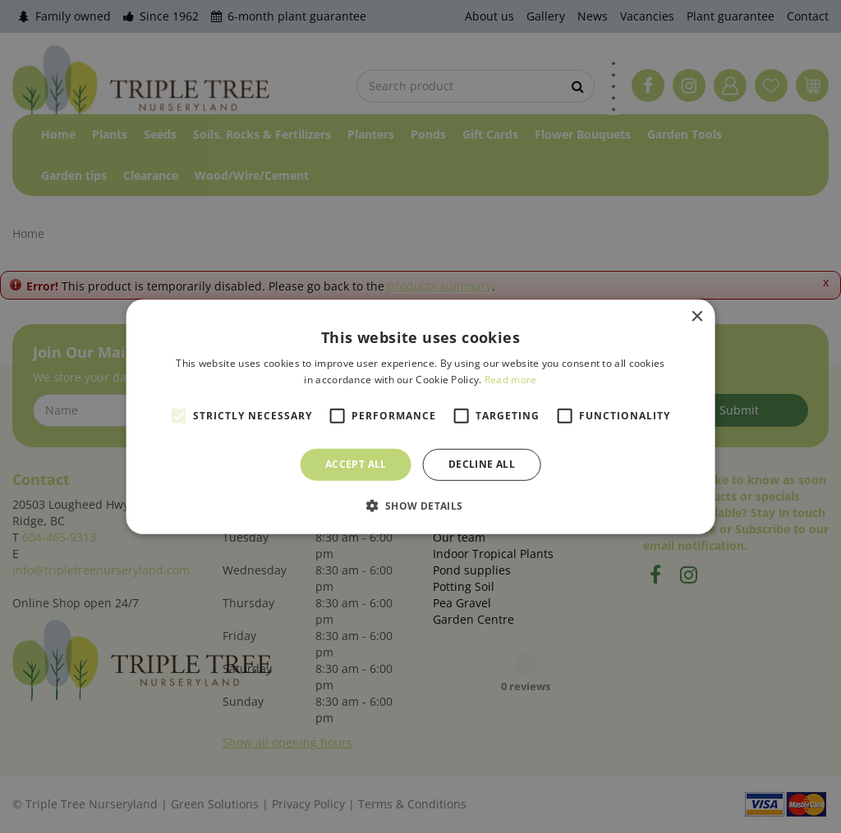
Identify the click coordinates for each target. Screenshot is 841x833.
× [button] (696, 316)
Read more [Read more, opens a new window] (511, 380)
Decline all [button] (481, 464)
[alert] (420, 416)
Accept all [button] (356, 464)
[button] (420, 505)
